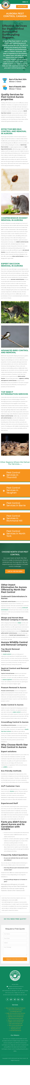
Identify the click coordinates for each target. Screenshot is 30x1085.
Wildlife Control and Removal (15, 1022)
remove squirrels (7, 679)
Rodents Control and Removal (15, 1015)
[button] (25, 2)
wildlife (5, 767)
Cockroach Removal (16, 1027)
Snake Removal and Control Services (15, 1013)
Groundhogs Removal (15, 1011)
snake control (16, 712)
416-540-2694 (22, 6)
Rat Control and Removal (15, 1023)
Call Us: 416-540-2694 (15, 571)
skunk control (7, 654)
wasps (19, 622)
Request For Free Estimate (15, 959)
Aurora (12, 791)
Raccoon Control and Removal (16, 1020)
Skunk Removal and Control (16, 1018)
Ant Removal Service (15, 1030)
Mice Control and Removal (15, 1025)
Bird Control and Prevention (16, 1009)
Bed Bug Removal (15, 1028)
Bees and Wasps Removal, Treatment (15, 1008)
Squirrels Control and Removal (15, 1016)
